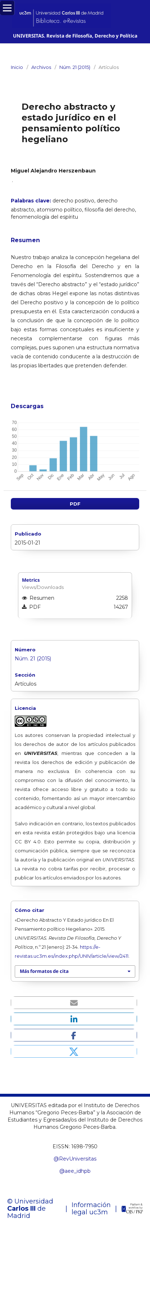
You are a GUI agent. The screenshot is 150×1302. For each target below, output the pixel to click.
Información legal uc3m (91, 1208)
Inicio (17, 67)
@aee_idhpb (75, 1171)
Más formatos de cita (44, 971)
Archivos (41, 67)
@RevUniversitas (75, 1158)
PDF (75, 504)
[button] (74, 1002)
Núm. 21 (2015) (74, 67)
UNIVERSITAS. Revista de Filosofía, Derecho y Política (75, 35)
